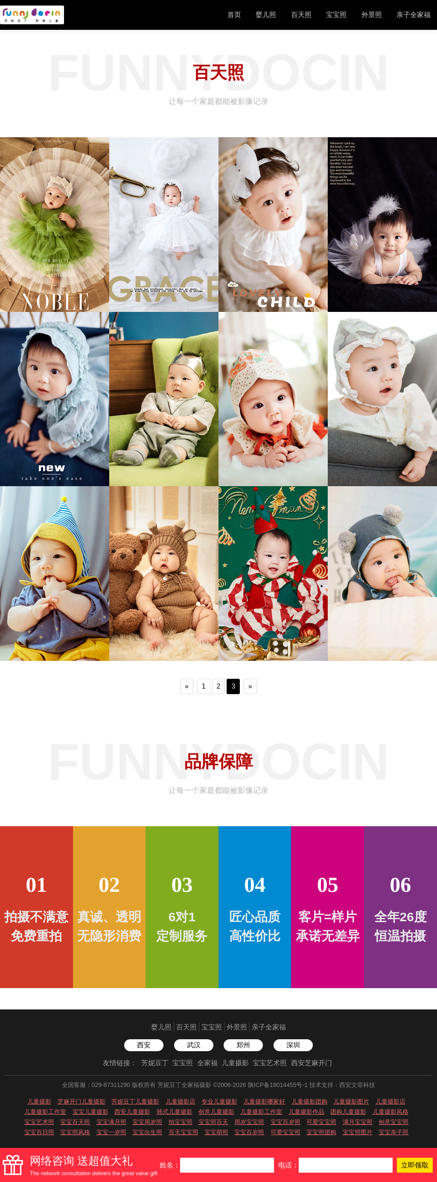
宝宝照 (336, 14)
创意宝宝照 (393, 1122)
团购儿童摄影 (348, 1111)
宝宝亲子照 (393, 1132)
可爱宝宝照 (321, 1122)
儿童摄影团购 (309, 1101)
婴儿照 (266, 14)
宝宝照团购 (321, 1132)
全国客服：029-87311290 (96, 1084)
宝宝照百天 (213, 1122)
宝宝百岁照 (285, 1122)
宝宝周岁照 (147, 1122)
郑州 (243, 1045)
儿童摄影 (235, 1063)
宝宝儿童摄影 (90, 1111)
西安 (144, 1045)
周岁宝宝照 (249, 1122)
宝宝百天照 (75, 1122)
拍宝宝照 (180, 1122)
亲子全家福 (413, 14)
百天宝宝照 (183, 1132)
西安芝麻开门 (311, 1063)
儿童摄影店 (180, 1101)
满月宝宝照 (358, 1122)
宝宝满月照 (111, 1122)
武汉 (194, 1045)
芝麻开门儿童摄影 (81, 1101)
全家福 (207, 1063)
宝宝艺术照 (270, 1063)
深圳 (293, 1045)
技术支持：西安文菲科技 (342, 1084)
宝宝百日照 (39, 1132)
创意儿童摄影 (216, 1111)
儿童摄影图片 (351, 1101)
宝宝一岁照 (111, 1132)
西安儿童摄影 (132, 1111)
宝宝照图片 (358, 1132)
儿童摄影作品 (306, 1111)
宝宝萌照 (216, 1132)
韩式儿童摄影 (174, 1111)
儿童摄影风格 (390, 1111)
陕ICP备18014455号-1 (278, 1084)
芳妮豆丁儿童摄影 (135, 1101)
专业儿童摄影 (219, 1101)
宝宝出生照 (147, 1132)
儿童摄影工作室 (45, 1111)
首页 (234, 14)
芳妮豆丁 (155, 1063)
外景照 (371, 14)
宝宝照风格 (75, 1132)
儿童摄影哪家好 (264, 1101)
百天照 (301, 14)
